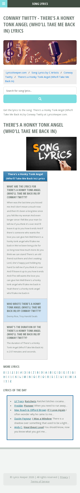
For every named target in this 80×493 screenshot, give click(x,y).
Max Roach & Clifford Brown (30, 410)
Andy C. (18, 427)
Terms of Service (40, 481)
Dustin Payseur (22, 418)
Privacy (64, 477)
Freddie (18, 405)
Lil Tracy (19, 401)
